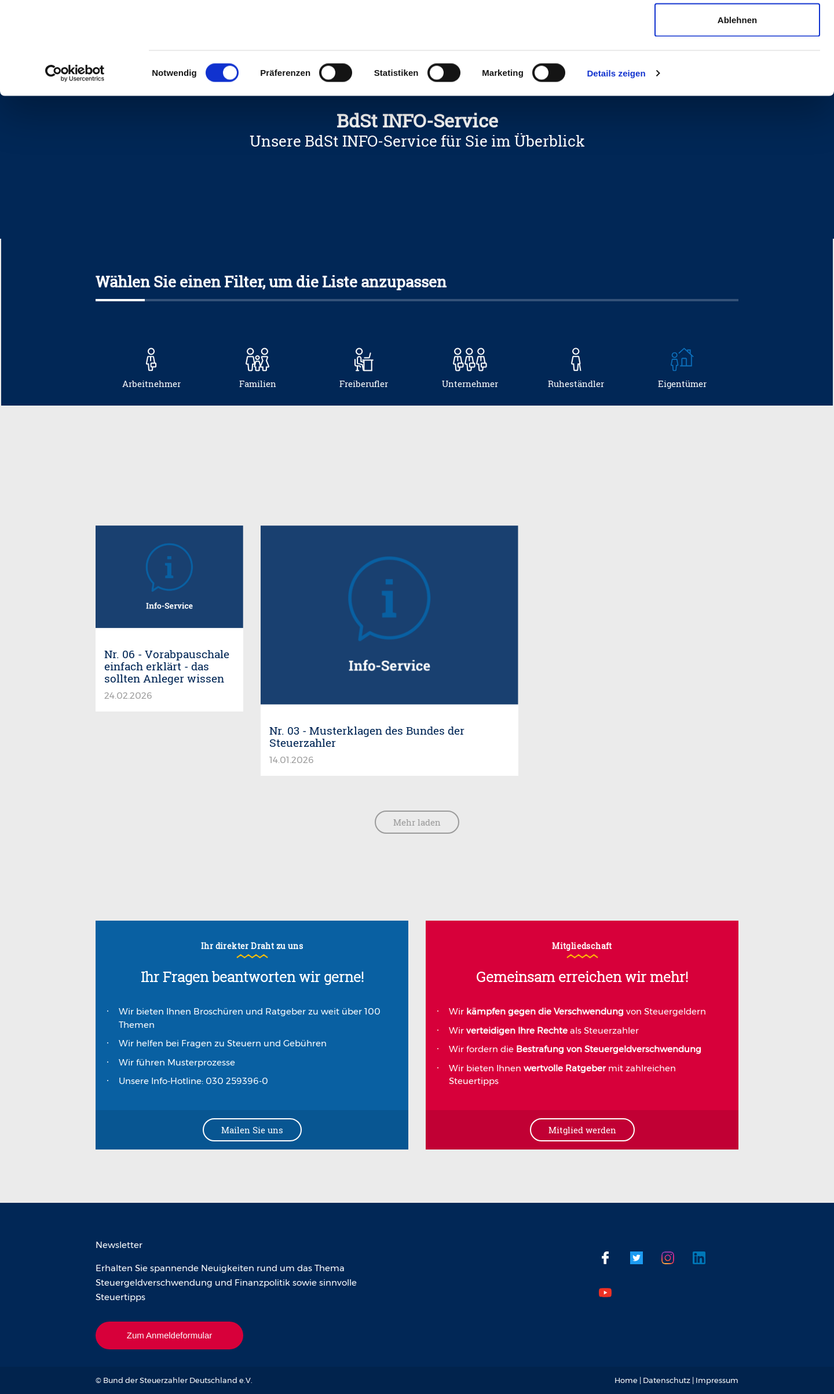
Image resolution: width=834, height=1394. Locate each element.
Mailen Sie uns (252, 1130)
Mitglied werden (582, 1130)
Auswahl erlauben (737, 69)
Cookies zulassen (737, 30)
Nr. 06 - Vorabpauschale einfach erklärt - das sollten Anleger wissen (166, 666)
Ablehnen (737, 106)
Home (626, 1380)
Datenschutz (666, 1380)
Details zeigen (616, 160)
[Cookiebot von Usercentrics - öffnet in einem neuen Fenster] (75, 160)
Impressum (717, 1380)
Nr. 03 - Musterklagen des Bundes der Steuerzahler (366, 736)
